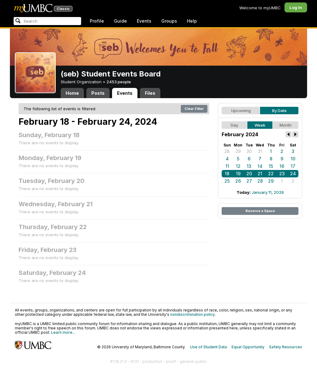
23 (282, 173)
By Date (279, 110)
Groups (169, 21)
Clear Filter (194, 109)
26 (238, 181)
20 (249, 173)
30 (249, 151)
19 (238, 173)
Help (192, 21)
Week (259, 125)
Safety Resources (285, 347)
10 (293, 158)
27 (249, 181)
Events (144, 21)
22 (271, 173)
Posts (98, 93)
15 (271, 166)
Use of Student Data (208, 347)
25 (227, 181)
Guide (120, 21)
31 (260, 151)
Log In (295, 7)
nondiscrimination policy (192, 314)
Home (72, 93)
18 (227, 173)
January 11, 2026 (268, 192)
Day (234, 125)
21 (260, 173)
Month (286, 125)
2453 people (118, 81)
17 (293, 166)
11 (227, 166)
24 (293, 173)
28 (227, 151)
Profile (97, 21)
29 (238, 151)
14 (260, 166)
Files (150, 93)
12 (238, 166)
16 (282, 166)
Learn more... (63, 332)
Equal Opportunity (248, 347)
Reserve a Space (260, 211)
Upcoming (241, 110)
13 (249, 166)
